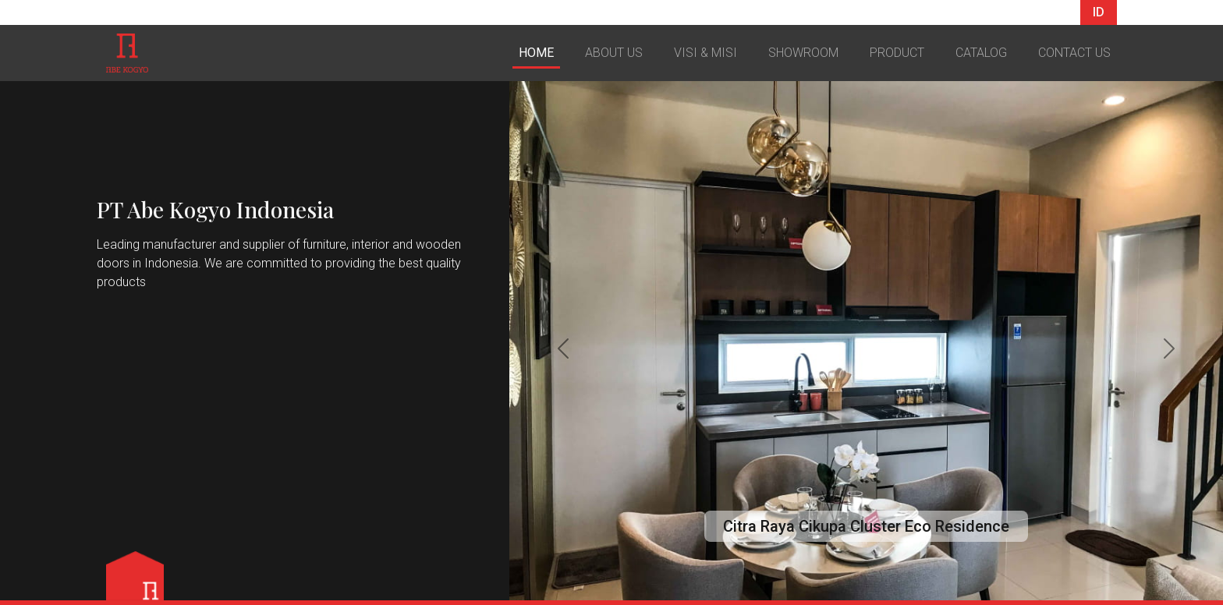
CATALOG (981, 52)
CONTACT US (1074, 52)
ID (1098, 12)
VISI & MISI (705, 52)
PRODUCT (897, 52)
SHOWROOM (803, 52)
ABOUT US (614, 52)
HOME (536, 52)
